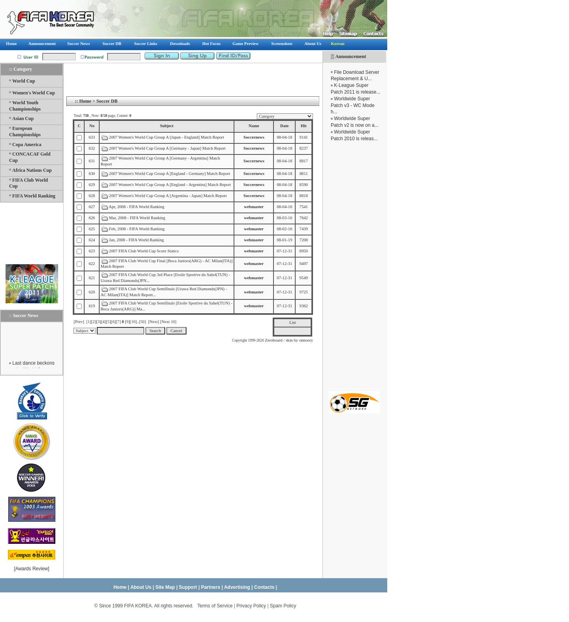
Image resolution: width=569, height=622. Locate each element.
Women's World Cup (33, 93)
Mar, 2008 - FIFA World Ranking (137, 218)
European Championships (25, 131)
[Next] (153, 321)
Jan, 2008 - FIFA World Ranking (137, 240)
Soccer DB (106, 101)
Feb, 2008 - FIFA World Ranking (137, 229)
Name (254, 126)
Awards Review (31, 568)
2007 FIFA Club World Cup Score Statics (144, 251)
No (91, 126)
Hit (304, 126)
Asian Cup (23, 118)
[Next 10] (168, 321)
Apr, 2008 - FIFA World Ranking (136, 207)
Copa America (26, 144)
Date (284, 126)
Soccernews (253, 137)
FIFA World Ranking (33, 196)
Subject (166, 126)
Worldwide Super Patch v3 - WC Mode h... (353, 105)
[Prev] (78, 321)
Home (85, 101)
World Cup (23, 81)
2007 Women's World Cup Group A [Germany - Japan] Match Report (167, 148)
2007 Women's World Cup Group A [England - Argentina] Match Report (170, 184)
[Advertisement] (354, 266)
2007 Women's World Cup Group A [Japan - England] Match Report (166, 137)
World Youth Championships (25, 106)
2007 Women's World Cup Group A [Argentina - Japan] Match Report (168, 196)
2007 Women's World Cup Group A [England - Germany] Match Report (169, 173)
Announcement (350, 56)
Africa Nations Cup (32, 170)
